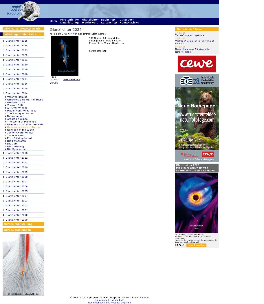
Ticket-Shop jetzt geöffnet (190, 35)
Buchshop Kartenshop (109, 21)
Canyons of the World (20, 130)
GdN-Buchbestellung (18, 224)
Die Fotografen (16, 141)
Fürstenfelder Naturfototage (70, 21)
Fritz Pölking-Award (19, 138)
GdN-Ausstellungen (17, 229)
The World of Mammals (21, 121)
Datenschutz (117, 300)
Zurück (54, 83)
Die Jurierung (15, 146)
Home (54, 21)
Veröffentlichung (17, 97)
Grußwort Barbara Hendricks (25, 99)
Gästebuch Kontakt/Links (130, 21)
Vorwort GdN (15, 105)
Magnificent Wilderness (21, 110)
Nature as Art (15, 116)
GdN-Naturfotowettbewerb (22, 28)
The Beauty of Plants (20, 113)
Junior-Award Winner (20, 132)
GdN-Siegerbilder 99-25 (20, 34)
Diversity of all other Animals (25, 124)
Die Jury (12, 143)
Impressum (101, 300)
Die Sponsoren (16, 149)
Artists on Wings (17, 119)
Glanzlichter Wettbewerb (90, 21)
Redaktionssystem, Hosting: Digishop (109, 302)
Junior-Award (15, 135)
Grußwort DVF (16, 102)
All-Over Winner (17, 108)
